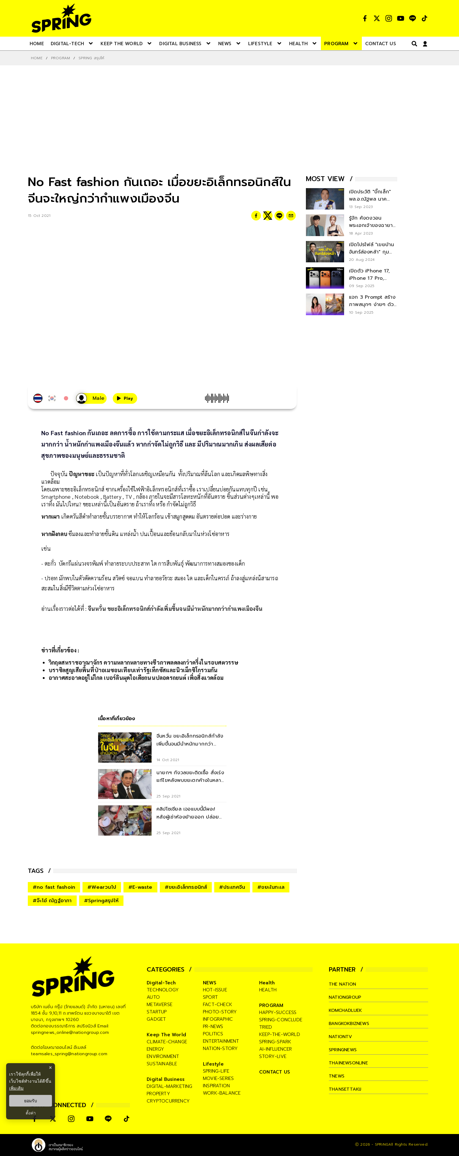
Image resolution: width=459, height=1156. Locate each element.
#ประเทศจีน (232, 887)
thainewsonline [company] (350, 1062)
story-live (272, 1056)
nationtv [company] (341, 1036)
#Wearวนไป (101, 887)
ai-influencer (275, 1049)
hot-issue (215, 989)
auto (153, 997)
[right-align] (413, 43)
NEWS (209, 982)
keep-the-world (279, 1034)
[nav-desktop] (37, 43)
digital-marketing (169, 1086)
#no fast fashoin (54, 887)
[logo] (61, 18)
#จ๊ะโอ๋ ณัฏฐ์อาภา (52, 900)
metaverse (159, 1004)
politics (213, 1033)
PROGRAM (60, 58)
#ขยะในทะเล (271, 887)
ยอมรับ (30, 1100)
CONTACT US (274, 1072)
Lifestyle (213, 1064)
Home (36, 58)
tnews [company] (337, 1076)
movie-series (218, 1078)
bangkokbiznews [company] (351, 1023)
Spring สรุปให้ (91, 58)
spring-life (216, 1071)
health (268, 989)
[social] (365, 18)
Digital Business (166, 1079)
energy (155, 1049)
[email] (291, 216)
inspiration (216, 1085)
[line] (279, 216)
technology (163, 989)
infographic (218, 1019)
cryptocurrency (168, 1101)
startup (157, 1011)
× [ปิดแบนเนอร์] (50, 1067)
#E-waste (140, 887)
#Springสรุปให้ (101, 900)
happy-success (278, 1012)
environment (163, 1056)
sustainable (162, 1063)
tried (265, 1027)
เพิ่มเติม (16, 1088)
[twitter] (268, 216)
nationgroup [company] (346, 997)
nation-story (220, 1048)
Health (267, 982)
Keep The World (166, 1034)
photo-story (220, 1011)
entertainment (221, 1041)
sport (210, 997)
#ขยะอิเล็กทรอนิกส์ (186, 887)
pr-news (213, 1026)
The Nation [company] (343, 984)
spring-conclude (280, 1019)
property (158, 1093)
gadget (156, 1019)
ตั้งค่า (31, 1112)
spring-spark (275, 1041)
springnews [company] (344, 1049)
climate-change (167, 1041)
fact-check (217, 1004)
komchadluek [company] (346, 1010)
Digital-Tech (161, 982)
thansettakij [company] (346, 1089)
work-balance (222, 1093)
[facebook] (256, 216)
